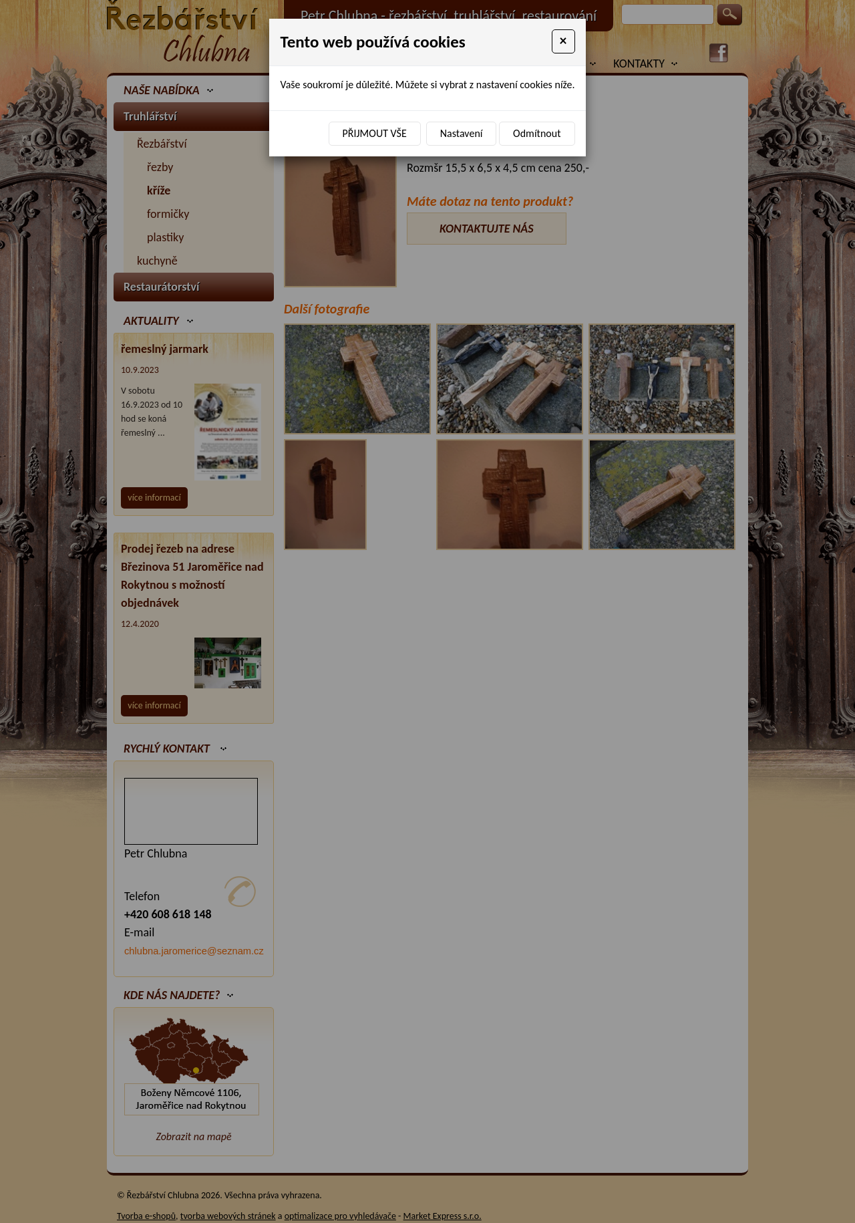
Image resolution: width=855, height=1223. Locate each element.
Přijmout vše (375, 133)
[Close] (563, 41)
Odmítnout (536, 133)
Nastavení (461, 133)
